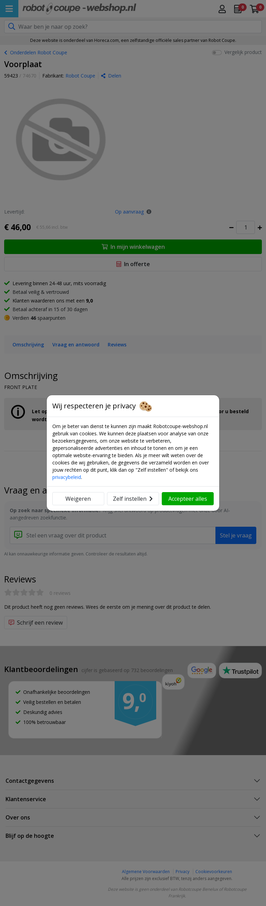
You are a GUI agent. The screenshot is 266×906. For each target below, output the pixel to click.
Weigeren (78, 498)
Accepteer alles (187, 498)
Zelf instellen (133, 498)
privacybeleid (66, 477)
